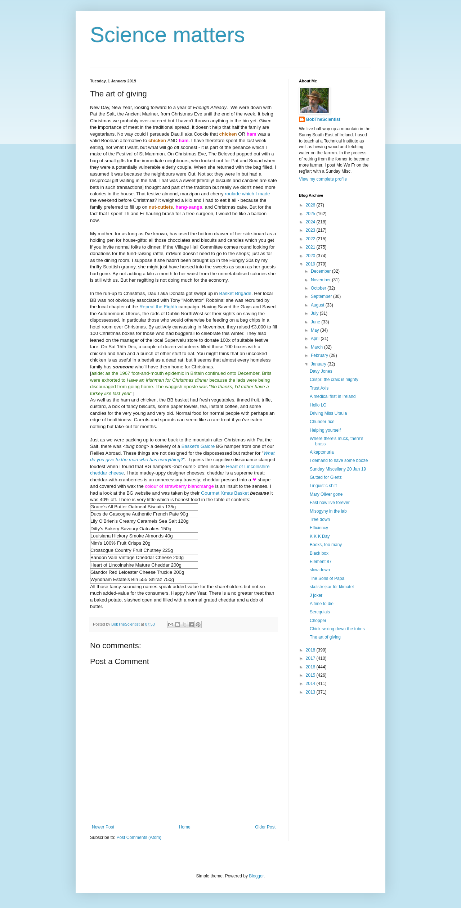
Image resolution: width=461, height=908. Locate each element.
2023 (311, 230)
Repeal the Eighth (158, 306)
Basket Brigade (235, 293)
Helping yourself (325, 430)
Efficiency (319, 527)
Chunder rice (322, 421)
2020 (311, 255)
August (318, 305)
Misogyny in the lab (328, 511)
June (316, 321)
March (317, 347)
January (319, 364)
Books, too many (326, 544)
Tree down (320, 519)
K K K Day (320, 536)
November (321, 279)
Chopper (318, 620)
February (320, 355)
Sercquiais (320, 611)
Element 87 (321, 561)
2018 (311, 650)
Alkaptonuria (322, 452)
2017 (311, 658)
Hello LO (318, 405)
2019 (311, 264)
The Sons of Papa (327, 578)
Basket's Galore (198, 446)
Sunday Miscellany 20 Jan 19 (338, 469)
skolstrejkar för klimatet (332, 586)
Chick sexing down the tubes (337, 628)
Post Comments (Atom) (138, 837)
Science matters (167, 35)
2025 (311, 213)
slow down (320, 569)
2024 (311, 221)
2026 (311, 205)
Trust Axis (319, 388)
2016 (311, 666)
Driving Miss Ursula (328, 413)
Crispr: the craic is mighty (334, 379)
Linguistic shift (323, 485)
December (321, 271)
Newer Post (103, 827)
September (322, 296)
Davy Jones (321, 371)
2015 (311, 675)
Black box (319, 553)
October (319, 288)
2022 (311, 238)
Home (185, 827)
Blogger (256, 876)
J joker (316, 595)
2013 (311, 692)
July (315, 313)
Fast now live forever (330, 502)
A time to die (322, 603)
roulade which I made (247, 193)
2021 (311, 247)
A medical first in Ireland (332, 396)
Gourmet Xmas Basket (225, 493)
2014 (311, 683)
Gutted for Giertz (326, 477)
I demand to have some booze (339, 460)
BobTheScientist (323, 119)
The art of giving (325, 637)
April (316, 338)
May (315, 330)
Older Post (265, 827)
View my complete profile (323, 179)
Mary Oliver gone (326, 494)
